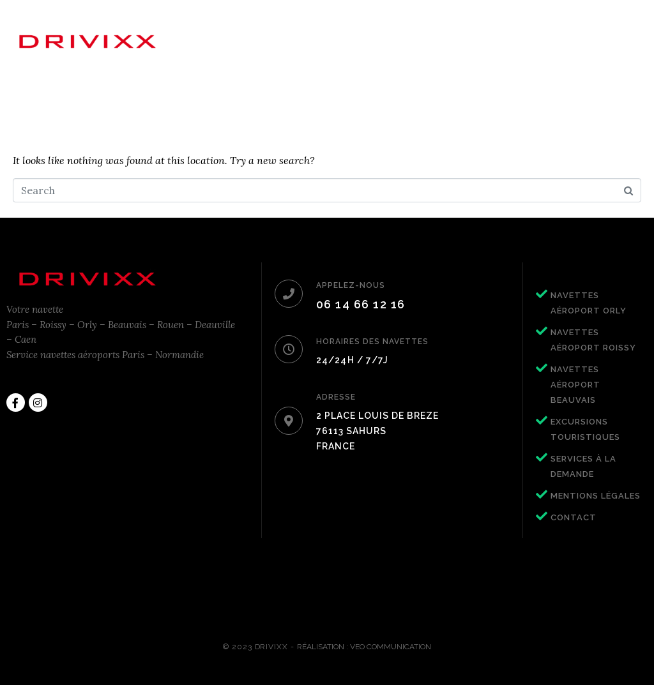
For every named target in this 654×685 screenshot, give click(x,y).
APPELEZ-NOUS (350, 285)
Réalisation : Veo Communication (364, 646)
